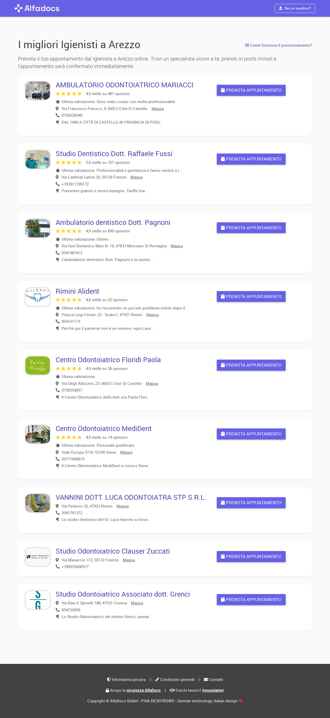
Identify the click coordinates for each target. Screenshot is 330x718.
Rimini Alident (77, 291)
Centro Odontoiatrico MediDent (104, 428)
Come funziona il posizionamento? (278, 45)
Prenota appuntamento (251, 90)
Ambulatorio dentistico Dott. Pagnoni (113, 222)
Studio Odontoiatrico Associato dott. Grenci (123, 594)
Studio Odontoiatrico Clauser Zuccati (113, 551)
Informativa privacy (129, 679)
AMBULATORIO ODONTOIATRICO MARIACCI (125, 84)
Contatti (216, 679)
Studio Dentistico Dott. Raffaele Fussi (114, 153)
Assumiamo (212, 690)
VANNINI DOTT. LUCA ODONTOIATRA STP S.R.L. (131, 497)
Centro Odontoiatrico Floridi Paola (108, 359)
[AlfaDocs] (36, 8)
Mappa (158, 108)
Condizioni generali (177, 679)
